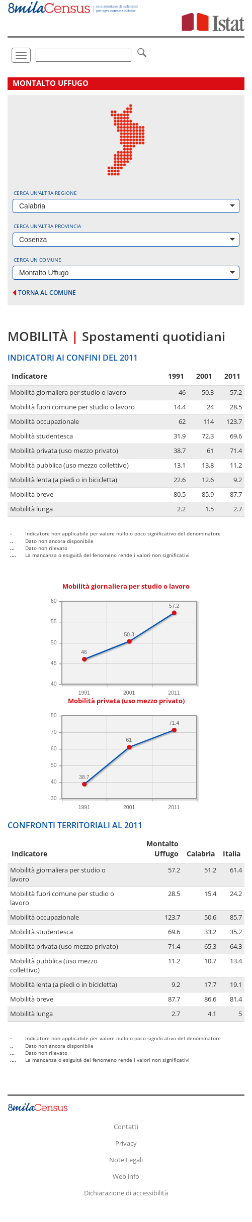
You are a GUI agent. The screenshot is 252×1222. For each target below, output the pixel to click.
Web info (126, 1176)
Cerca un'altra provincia (47, 226)
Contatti (126, 1126)
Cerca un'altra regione (45, 192)
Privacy (126, 1143)
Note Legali (126, 1159)
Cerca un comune (37, 259)
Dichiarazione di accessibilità (126, 1192)
